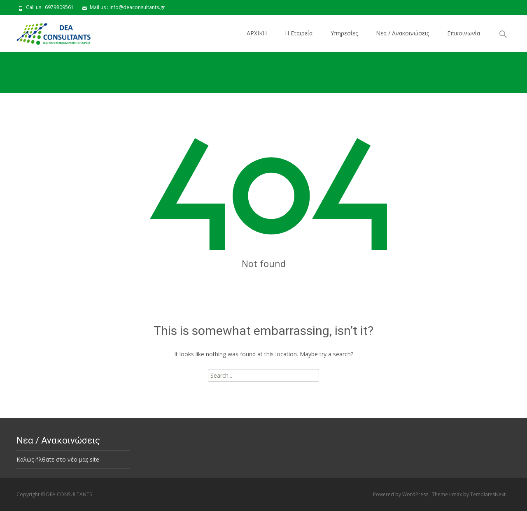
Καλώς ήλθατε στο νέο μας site (57, 459)
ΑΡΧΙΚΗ (257, 33)
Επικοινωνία (463, 33)
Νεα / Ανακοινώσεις (402, 33)
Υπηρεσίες (344, 33)
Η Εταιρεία (298, 33)
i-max (456, 494)
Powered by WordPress (401, 494)
